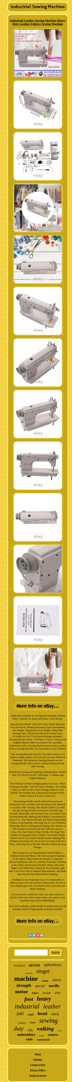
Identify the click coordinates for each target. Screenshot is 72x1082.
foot (28, 999)
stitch (55, 1014)
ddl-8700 (34, 965)
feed (32, 1022)
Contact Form (37, 1064)
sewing (48, 1020)
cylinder (22, 1022)
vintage (45, 980)
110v (60, 1030)
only (30, 1030)
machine (26, 978)
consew (53, 1035)
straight (47, 992)
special (40, 986)
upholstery (53, 964)
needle (54, 986)
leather (52, 1006)
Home (38, 1054)
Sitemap (37, 1059)
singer (43, 971)
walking (45, 1029)
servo (56, 980)
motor (21, 991)
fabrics (35, 993)
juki (20, 1013)
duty (19, 1028)
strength (23, 985)
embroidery (26, 1035)
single (31, 1014)
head (42, 1013)
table (29, 1039)
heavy (44, 998)
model (41, 1036)
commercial (43, 1039)
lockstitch (19, 965)
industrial (27, 1006)
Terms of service (37, 1075)
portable (29, 973)
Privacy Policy (38, 1070)
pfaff (57, 992)
